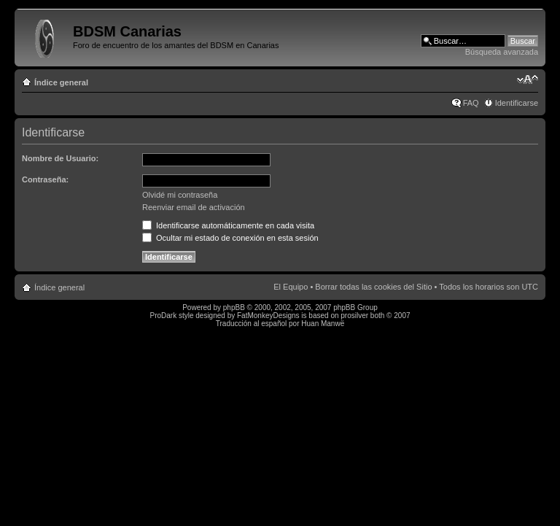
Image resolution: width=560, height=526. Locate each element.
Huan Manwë (322, 324)
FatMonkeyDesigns (268, 316)
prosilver (354, 316)
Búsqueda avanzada (501, 51)
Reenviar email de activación (193, 207)
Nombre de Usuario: (60, 158)
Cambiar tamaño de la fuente (527, 79)
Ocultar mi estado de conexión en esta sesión (230, 237)
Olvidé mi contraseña (179, 194)
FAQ (471, 102)
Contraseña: (45, 179)
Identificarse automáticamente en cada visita (228, 225)
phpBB (234, 307)
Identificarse (516, 102)
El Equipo (290, 286)
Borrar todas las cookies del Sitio (373, 286)
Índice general (61, 82)
